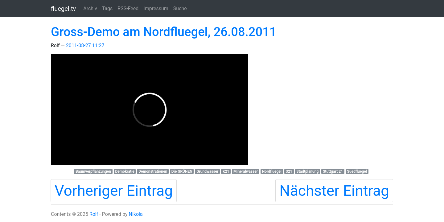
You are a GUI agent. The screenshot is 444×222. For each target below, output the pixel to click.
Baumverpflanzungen (93, 171)
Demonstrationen (152, 171)
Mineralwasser (245, 171)
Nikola (135, 214)
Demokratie (124, 171)
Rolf (93, 214)
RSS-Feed (127, 8)
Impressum (155, 8)
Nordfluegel (272, 171)
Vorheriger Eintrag (114, 190)
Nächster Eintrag (334, 190)
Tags (107, 8)
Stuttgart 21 (333, 171)
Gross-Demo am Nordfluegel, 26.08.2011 (164, 32)
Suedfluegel (357, 171)
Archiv (90, 8)
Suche (180, 8)
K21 (226, 171)
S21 (289, 171)
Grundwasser (207, 171)
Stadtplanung (307, 171)
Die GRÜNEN (181, 171)
